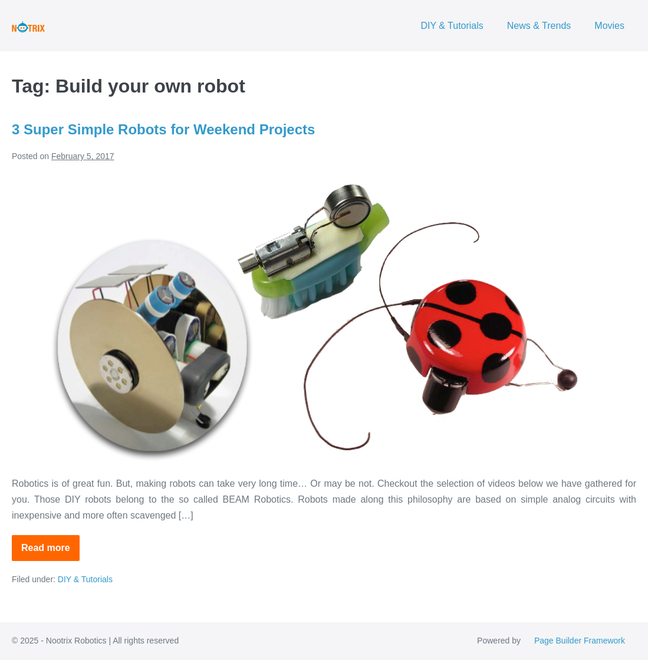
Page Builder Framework (579, 640)
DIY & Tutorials (451, 26)
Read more (50, 552)
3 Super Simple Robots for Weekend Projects (163, 129)
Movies (609, 26)
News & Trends (539, 26)
